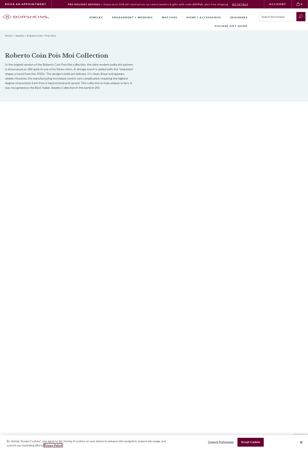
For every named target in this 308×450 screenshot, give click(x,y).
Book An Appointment (26, 4)
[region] (154, 442)
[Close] (301, 442)
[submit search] (300, 16)
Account (277, 4)
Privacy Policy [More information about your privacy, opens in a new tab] (53, 445)
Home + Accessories (203, 17)
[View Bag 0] (300, 4)
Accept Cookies (250, 442)
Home (9, 35)
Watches (169, 17)
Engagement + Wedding (132, 17)
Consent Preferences (221, 442)
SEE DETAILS (240, 4)
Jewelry (96, 17)
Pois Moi (50, 35)
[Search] (277, 16)
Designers (239, 17)
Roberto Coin (35, 35)
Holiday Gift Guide (230, 26)
